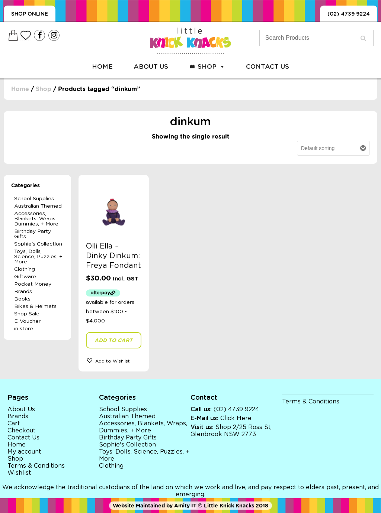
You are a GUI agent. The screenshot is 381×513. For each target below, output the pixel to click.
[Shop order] (333, 148)
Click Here (236, 418)
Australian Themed (38, 206)
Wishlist (19, 473)
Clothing (24, 269)
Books (22, 299)
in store (23, 328)
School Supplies (34, 198)
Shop (211, 67)
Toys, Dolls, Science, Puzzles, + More (38, 256)
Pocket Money (32, 284)
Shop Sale (26, 313)
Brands (23, 291)
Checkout (21, 431)
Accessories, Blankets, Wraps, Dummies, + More (36, 219)
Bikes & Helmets (35, 306)
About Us (151, 67)
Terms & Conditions (36, 466)
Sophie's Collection (38, 244)
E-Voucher (27, 321)
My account (24, 452)
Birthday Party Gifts (32, 234)
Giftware (25, 276)
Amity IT (185, 505)
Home (102, 67)
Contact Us (267, 67)
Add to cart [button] (113, 340)
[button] (113, 360)
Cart (13, 423)
